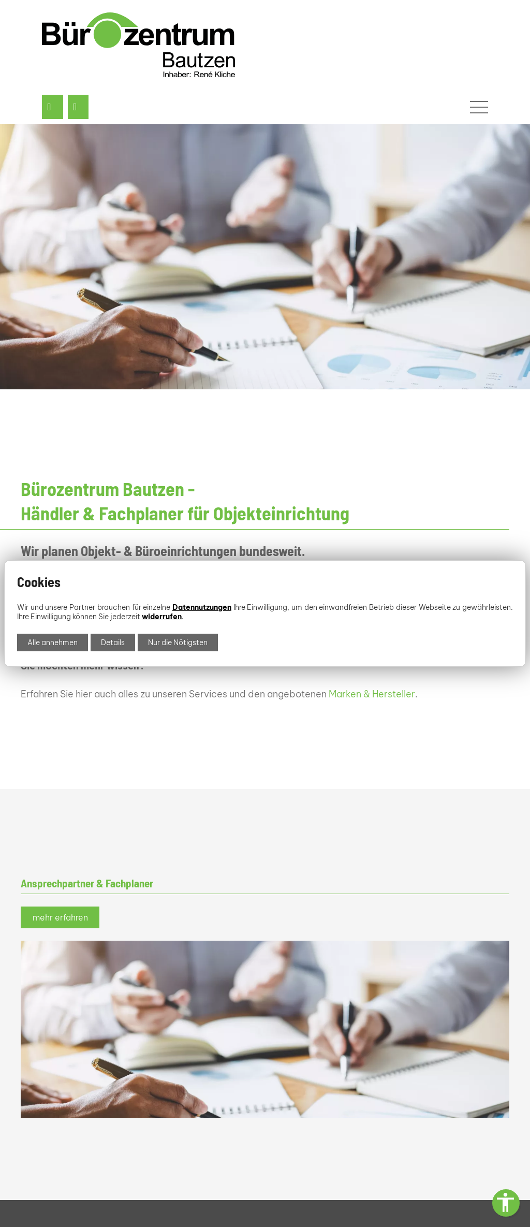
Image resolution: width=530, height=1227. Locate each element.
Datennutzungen (201, 607)
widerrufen (162, 616)
